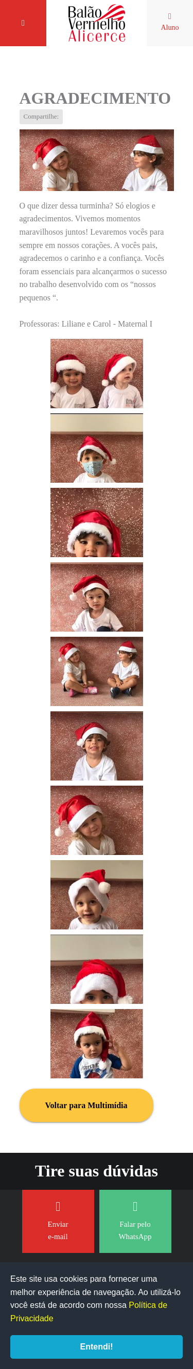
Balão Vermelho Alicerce (96, 23)
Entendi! (96, 1346)
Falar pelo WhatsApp (134, 1220)
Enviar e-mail (58, 1220)
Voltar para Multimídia (86, 1105)
